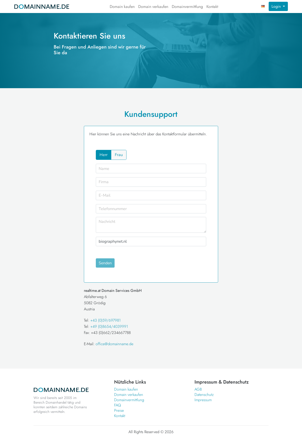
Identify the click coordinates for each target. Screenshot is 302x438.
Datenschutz (204, 394)
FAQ (117, 405)
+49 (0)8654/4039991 (109, 326)
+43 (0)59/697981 (105, 320)
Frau (119, 154)
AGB (198, 389)
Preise (119, 410)
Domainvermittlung (187, 6)
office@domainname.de (114, 344)
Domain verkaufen (153, 6)
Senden (105, 263)
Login (277, 6)
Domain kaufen (122, 6)
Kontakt (212, 6)
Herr (104, 154)
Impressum (203, 400)
